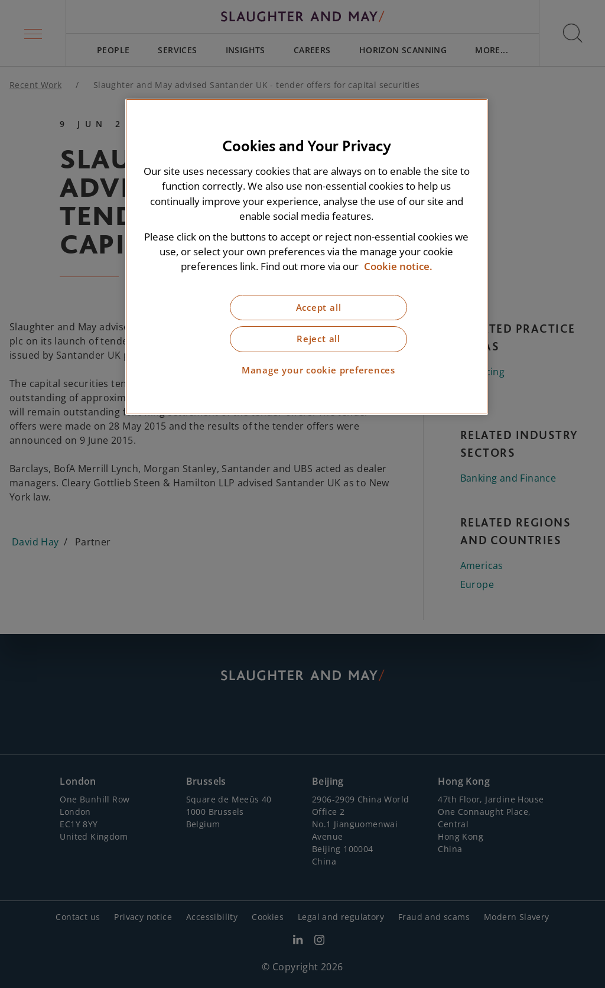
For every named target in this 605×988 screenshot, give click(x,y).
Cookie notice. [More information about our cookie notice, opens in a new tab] (398, 266)
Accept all (318, 307)
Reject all (318, 339)
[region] (306, 257)
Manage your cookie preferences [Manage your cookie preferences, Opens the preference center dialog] (318, 370)
